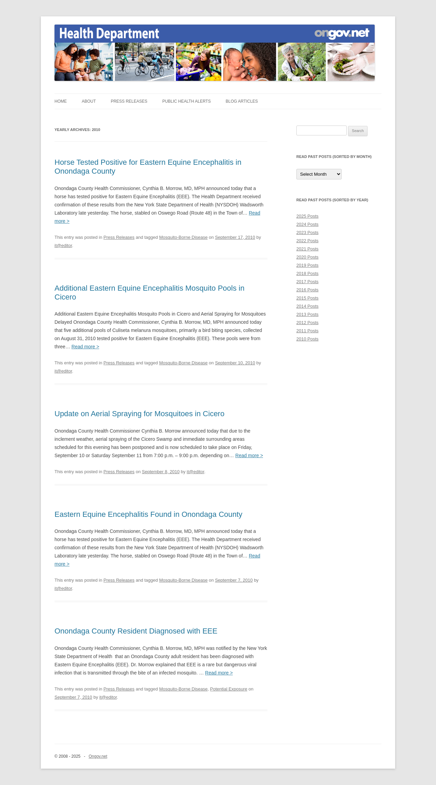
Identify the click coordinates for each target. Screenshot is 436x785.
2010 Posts (307, 338)
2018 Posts (307, 273)
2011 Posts (307, 330)
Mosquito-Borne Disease (183, 237)
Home (60, 101)
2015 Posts (307, 298)
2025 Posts (307, 216)
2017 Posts (307, 281)
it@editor (63, 245)
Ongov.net (98, 756)
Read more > (85, 346)
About (89, 101)
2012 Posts (307, 322)
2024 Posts (307, 224)
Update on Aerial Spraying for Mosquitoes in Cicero (139, 413)
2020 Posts (307, 257)
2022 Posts (307, 240)
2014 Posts (307, 306)
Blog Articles (242, 101)
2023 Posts (307, 232)
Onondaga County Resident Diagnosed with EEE (135, 631)
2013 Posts (307, 314)
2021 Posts (307, 248)
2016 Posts (307, 289)
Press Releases (129, 101)
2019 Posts (307, 265)
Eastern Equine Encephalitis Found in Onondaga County (148, 514)
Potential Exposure (228, 689)
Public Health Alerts (186, 101)
